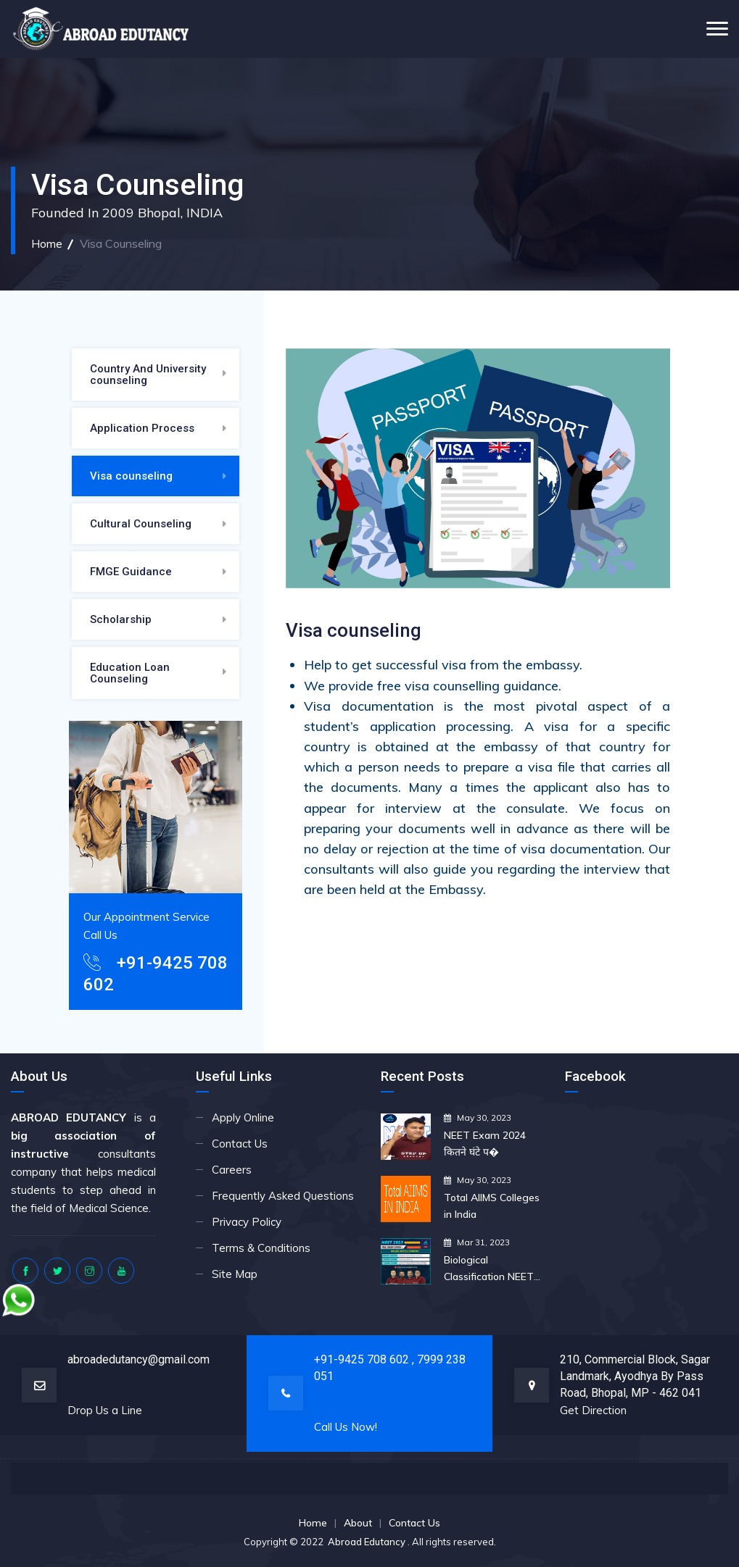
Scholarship (121, 619)
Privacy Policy (246, 1222)
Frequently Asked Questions (283, 1196)
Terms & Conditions (261, 1248)
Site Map (234, 1274)
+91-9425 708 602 (363, 1359)
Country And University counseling (148, 374)
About (358, 1522)
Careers (232, 1170)
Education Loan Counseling (130, 673)
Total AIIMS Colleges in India (492, 1206)
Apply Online (243, 1117)
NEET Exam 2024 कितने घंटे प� (485, 1143)
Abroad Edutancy (368, 1541)
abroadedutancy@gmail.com (138, 1359)
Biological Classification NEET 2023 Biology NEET (489, 1269)
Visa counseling (131, 475)
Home (46, 243)
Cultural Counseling (140, 523)
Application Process (142, 428)
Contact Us (240, 1143)
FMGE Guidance (131, 571)
